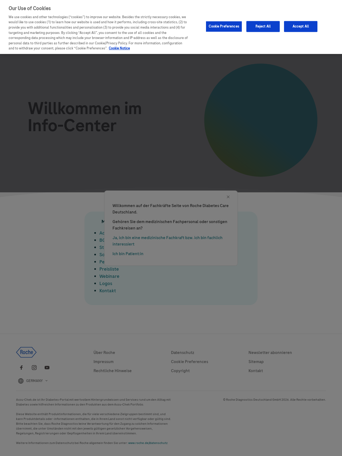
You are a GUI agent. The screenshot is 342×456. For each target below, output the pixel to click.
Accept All (301, 26)
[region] (171, 27)
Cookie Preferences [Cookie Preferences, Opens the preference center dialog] (224, 26)
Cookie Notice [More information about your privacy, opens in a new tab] (119, 48)
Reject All (263, 26)
